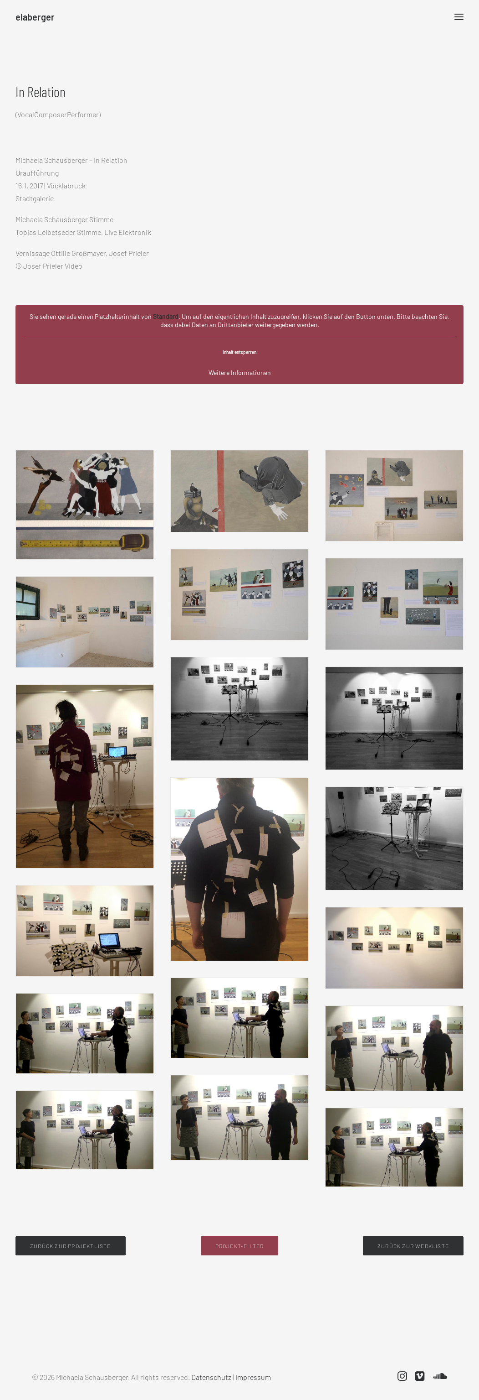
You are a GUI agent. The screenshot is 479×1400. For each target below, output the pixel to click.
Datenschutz (211, 1377)
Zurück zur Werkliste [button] (413, 1246)
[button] (402, 1378)
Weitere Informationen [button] (240, 372)
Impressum (253, 1377)
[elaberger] (35, 16)
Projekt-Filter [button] (239, 1246)
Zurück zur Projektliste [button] (70, 1246)
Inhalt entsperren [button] (239, 352)
